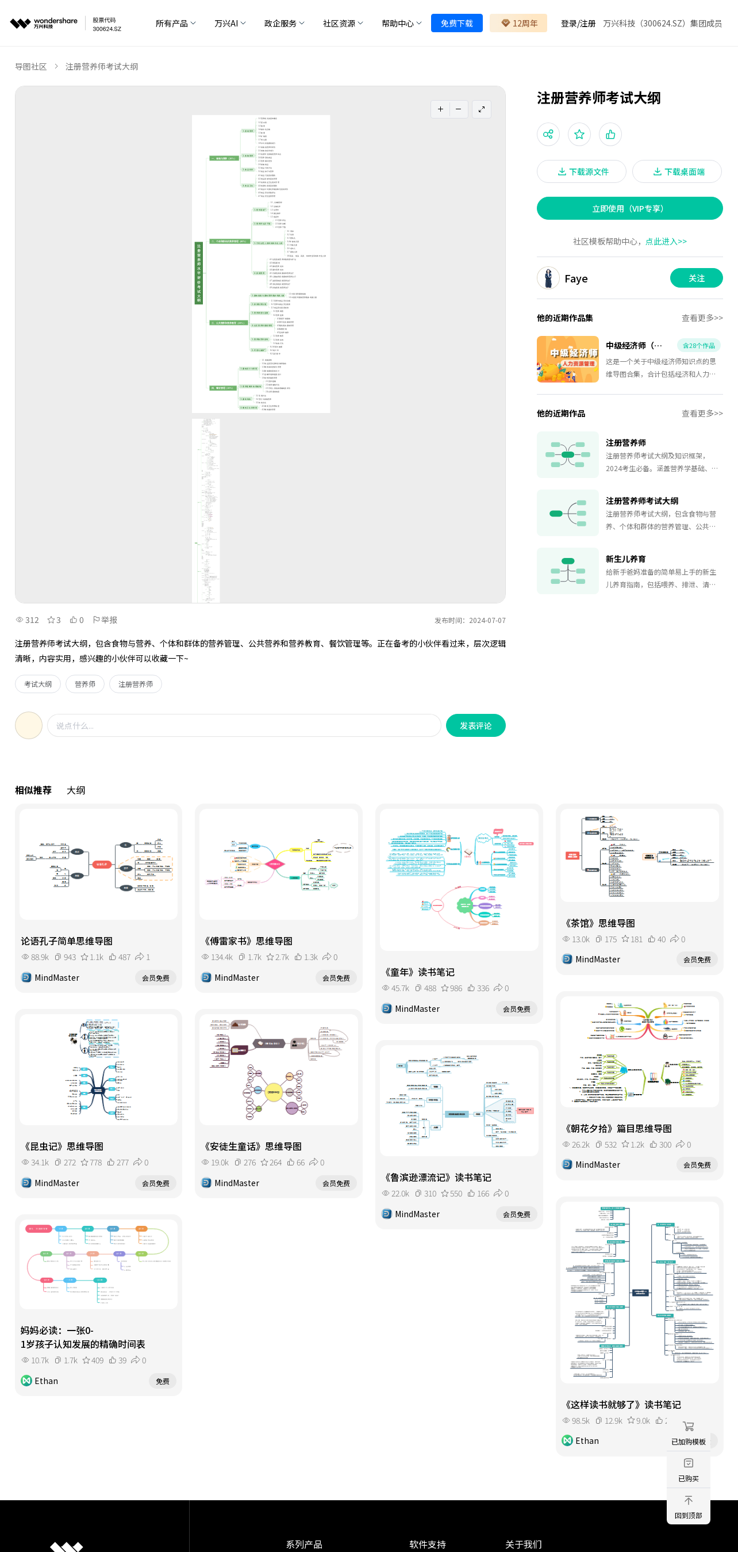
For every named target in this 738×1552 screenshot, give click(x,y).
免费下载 (457, 23)
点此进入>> (666, 241)
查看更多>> (702, 317)
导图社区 (31, 66)
